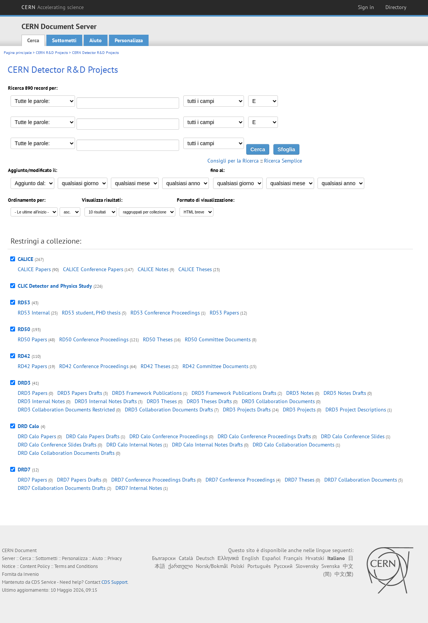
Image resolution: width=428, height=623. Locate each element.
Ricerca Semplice (283, 160)
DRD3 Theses (162, 401)
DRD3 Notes (300, 393)
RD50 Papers (32, 339)
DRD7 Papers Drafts (79, 479)
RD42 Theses (155, 366)
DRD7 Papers (32, 479)
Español (271, 558)
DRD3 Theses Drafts (209, 401)
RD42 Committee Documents (216, 366)
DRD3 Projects (299, 409)
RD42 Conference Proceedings (94, 366)
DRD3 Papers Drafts (79, 393)
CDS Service (43, 582)
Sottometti (64, 40)
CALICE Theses (195, 269)
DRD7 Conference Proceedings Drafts (153, 479)
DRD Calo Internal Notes (134, 444)
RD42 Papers (32, 366)
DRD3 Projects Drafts (247, 409)
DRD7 (24, 469)
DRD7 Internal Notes (138, 488)
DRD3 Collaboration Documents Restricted (66, 409)
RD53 (24, 302)
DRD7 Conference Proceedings (240, 479)
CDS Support (114, 582)
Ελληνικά (228, 558)
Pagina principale (18, 52)
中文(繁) (343, 574)
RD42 (24, 356)
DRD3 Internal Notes (41, 401)
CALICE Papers (34, 269)
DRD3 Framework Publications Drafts (234, 393)
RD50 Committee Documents (218, 339)
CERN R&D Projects (52, 52)
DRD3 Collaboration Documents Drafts (169, 409)
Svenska (330, 566)
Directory (396, 7)
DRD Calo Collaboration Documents (293, 444)
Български (164, 558)
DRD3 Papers (33, 393)
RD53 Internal (34, 312)
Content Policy (35, 566)
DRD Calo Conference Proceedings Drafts (264, 436)
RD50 (24, 329)
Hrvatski (314, 558)
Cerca (33, 40)
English (250, 558)
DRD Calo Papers (37, 436)
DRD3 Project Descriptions (355, 409)
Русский (283, 566)
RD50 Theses (158, 339)
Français (293, 558)
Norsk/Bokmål (212, 566)
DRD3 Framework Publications (147, 393)
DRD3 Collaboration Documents (278, 401)
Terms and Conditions (76, 566)
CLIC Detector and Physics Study (55, 285)
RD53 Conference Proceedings (165, 312)
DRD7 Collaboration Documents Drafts (62, 488)
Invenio (31, 574)
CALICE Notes (153, 269)
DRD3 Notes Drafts (345, 393)
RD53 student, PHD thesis (91, 312)
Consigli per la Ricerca (233, 160)
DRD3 (24, 382)
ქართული (180, 566)
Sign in (366, 7)
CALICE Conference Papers (93, 269)
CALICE (25, 259)
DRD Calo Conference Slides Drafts (57, 444)
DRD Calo (28, 426)
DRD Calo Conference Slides (353, 436)
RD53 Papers (224, 312)
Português (259, 566)
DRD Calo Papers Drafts (93, 436)
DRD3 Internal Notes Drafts (106, 401)
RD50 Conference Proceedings (94, 339)
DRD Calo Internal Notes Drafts (207, 444)
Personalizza (129, 40)
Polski (237, 566)
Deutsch (205, 558)
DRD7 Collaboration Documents (360, 479)
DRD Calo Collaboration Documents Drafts (66, 453)
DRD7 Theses (299, 479)
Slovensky (307, 566)
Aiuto (95, 40)
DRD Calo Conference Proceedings (168, 436)
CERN (52, 7)
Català (186, 558)
